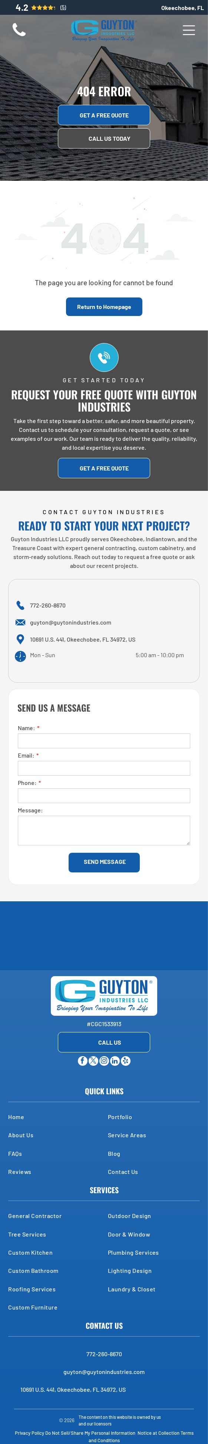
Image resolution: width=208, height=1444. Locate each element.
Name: (26, 727)
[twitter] (93, 1062)
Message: (30, 810)
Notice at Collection (158, 1433)
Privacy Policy (29, 1433)
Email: (26, 755)
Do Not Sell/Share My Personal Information (90, 1433)
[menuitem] (54, 1117)
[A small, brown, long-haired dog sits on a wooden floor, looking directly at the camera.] (19, 36)
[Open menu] (189, 30)
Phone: (27, 782)
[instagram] (104, 1062)
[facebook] (83, 1062)
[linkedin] (115, 1062)
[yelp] (126, 1062)
